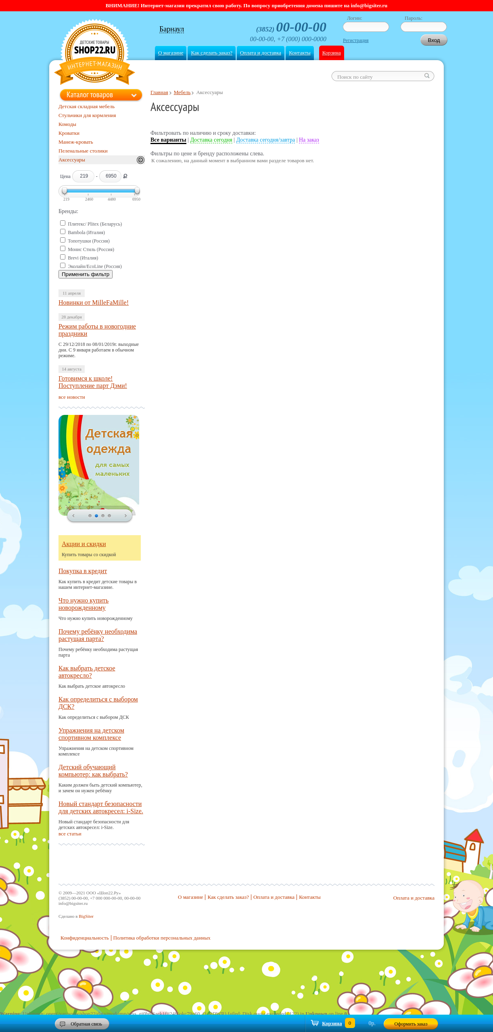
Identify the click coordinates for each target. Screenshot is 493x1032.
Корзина (331, 53)
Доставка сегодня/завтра (265, 140)
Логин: (354, 18)
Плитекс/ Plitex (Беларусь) (95, 224)
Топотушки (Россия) (89, 241)
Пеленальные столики (83, 151)
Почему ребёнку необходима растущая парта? (97, 635)
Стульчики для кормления (87, 115)
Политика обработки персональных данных (162, 938)
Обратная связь (86, 1024)
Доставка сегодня (211, 140)
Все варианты (168, 140)
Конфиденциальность (85, 938)
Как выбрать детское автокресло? (86, 672)
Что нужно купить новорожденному (83, 604)
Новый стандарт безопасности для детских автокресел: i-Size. (100, 807)
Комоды (67, 124)
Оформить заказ (411, 1024)
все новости (71, 397)
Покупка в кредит (82, 570)
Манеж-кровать (75, 142)
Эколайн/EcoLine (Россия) (94, 266)
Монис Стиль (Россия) (91, 249)
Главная (159, 92)
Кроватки (68, 133)
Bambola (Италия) (86, 232)
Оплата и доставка (260, 53)
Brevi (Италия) (83, 258)
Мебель (182, 92)
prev (73, 516)
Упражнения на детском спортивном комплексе (91, 734)
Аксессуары (71, 160)
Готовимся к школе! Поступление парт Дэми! (92, 382)
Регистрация (356, 40)
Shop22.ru (94, 53)
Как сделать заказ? (211, 53)
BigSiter (86, 916)
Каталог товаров (90, 94)
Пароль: (413, 18)
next (125, 516)
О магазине (170, 53)
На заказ (309, 140)
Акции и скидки (84, 543)
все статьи (69, 834)
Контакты (300, 53)
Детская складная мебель (86, 106)
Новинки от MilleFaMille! (93, 302)
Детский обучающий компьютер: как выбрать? (93, 771)
